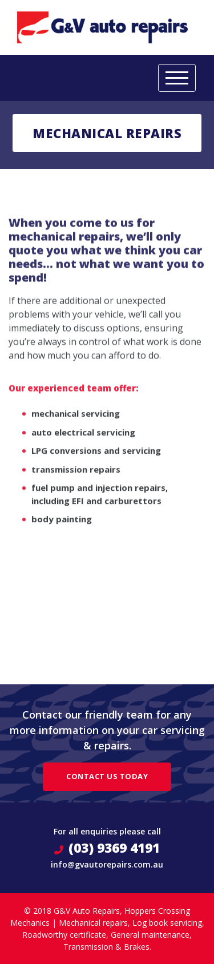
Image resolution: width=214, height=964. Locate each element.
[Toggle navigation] (177, 78)
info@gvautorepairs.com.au (107, 864)
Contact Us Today (107, 776)
